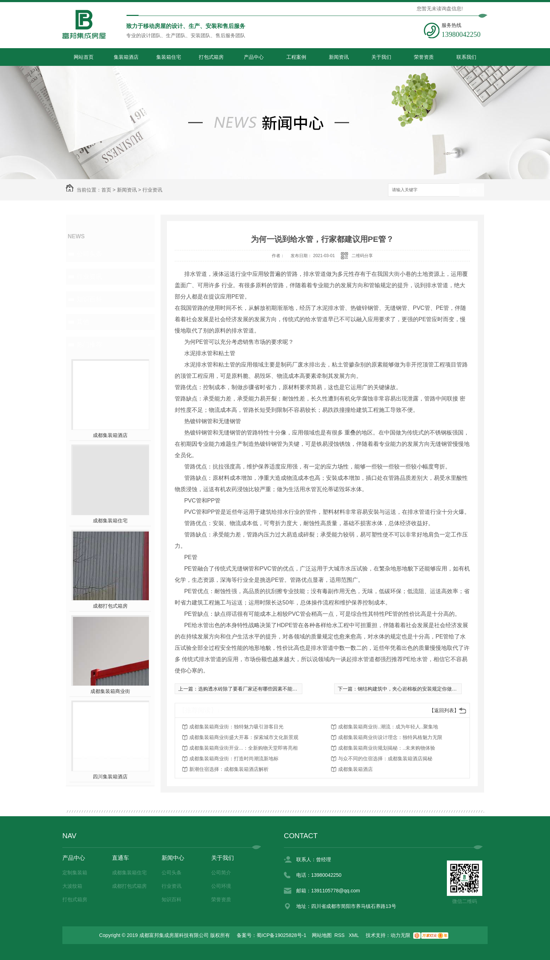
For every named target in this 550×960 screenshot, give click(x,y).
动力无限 (400, 935)
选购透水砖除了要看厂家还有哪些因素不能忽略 (250, 689)
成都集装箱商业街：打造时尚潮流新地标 (234, 758)
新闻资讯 (339, 57)
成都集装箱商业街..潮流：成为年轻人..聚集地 (388, 726)
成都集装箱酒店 (110, 435)
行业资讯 (152, 190)
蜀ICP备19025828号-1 (281, 935)
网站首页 (84, 57)
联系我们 (466, 57)
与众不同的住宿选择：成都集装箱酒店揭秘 (385, 758)
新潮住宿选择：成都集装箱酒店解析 (229, 769)
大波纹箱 (72, 886)
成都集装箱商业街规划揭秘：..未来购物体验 (386, 748)
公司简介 (221, 872)
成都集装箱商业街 (110, 691)
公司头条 (89, 253)
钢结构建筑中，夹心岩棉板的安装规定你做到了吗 (412, 689)
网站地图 (322, 935)
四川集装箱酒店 (110, 776)
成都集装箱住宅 (110, 520)
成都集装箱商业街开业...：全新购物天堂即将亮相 (243, 748)
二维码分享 (362, 255)
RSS (340, 935)
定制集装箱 (74, 872)
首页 (106, 190)
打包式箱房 (211, 57)
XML (354, 935)
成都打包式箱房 (110, 606)
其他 (83, 321)
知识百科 (89, 299)
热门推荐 (89, 344)
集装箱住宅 (168, 57)
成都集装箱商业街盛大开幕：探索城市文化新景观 (243, 737)
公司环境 (221, 886)
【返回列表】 (444, 710)
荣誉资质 (424, 57)
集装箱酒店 (126, 57)
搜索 (471, 190)
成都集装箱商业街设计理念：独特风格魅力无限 (390, 737)
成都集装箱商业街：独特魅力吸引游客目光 (236, 726)
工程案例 (296, 57)
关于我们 (381, 57)
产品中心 (254, 57)
